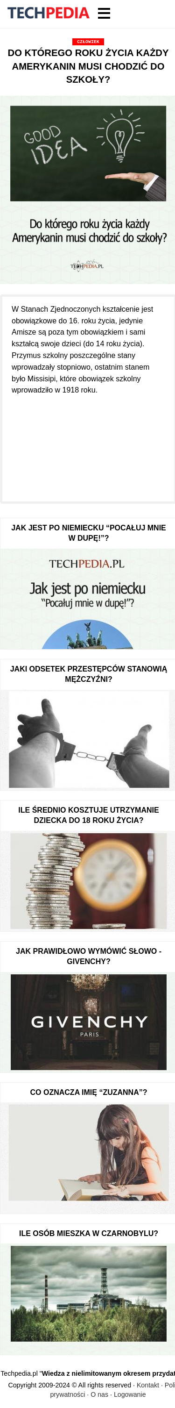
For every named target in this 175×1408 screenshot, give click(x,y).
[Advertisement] (88, 443)
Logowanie (130, 1394)
